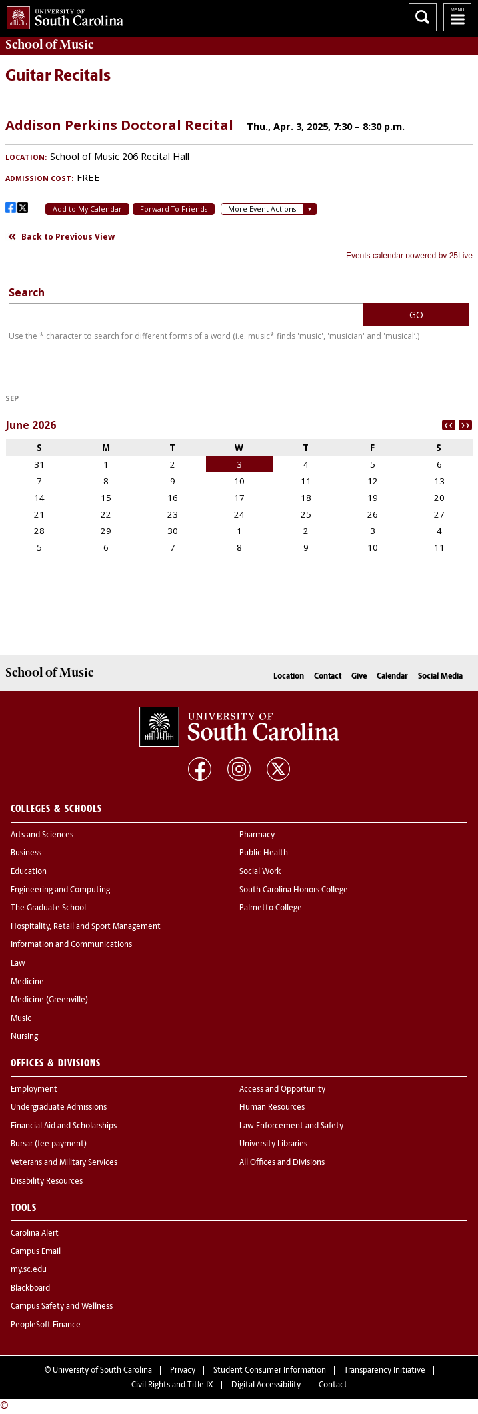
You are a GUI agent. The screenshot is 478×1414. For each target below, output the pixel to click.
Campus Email (36, 1252)
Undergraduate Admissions (59, 1108)
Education (29, 872)
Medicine (27, 982)
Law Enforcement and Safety (291, 1126)
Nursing (24, 1037)
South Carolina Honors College (293, 890)
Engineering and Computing (60, 890)
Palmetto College (270, 908)
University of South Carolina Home (61, 15)
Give (359, 677)
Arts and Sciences (42, 835)
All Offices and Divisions (282, 1163)
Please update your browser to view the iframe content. (239, 183)
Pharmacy (257, 835)
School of (49, 44)
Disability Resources (47, 1182)
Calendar (392, 677)
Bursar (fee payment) (49, 1144)
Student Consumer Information (269, 1371)
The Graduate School (48, 908)
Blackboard (30, 1289)
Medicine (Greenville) (49, 1000)
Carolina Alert (35, 1233)
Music (21, 1019)
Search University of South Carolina (423, 17)
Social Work (260, 872)
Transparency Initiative (384, 1371)
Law (18, 964)
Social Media (440, 677)
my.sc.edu (29, 1270)
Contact (327, 677)
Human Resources (272, 1108)
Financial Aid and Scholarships (64, 1126)
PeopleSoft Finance (46, 1325)
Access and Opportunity (282, 1090)
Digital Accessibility (266, 1385)
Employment (34, 1090)
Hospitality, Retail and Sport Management (86, 927)
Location (288, 677)
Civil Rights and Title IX (172, 1385)
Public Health (263, 853)
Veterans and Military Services (64, 1163)
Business (26, 853)
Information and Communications (71, 945)
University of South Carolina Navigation (457, 17)
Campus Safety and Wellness (62, 1307)
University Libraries (273, 1144)
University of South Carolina (102, 1371)
